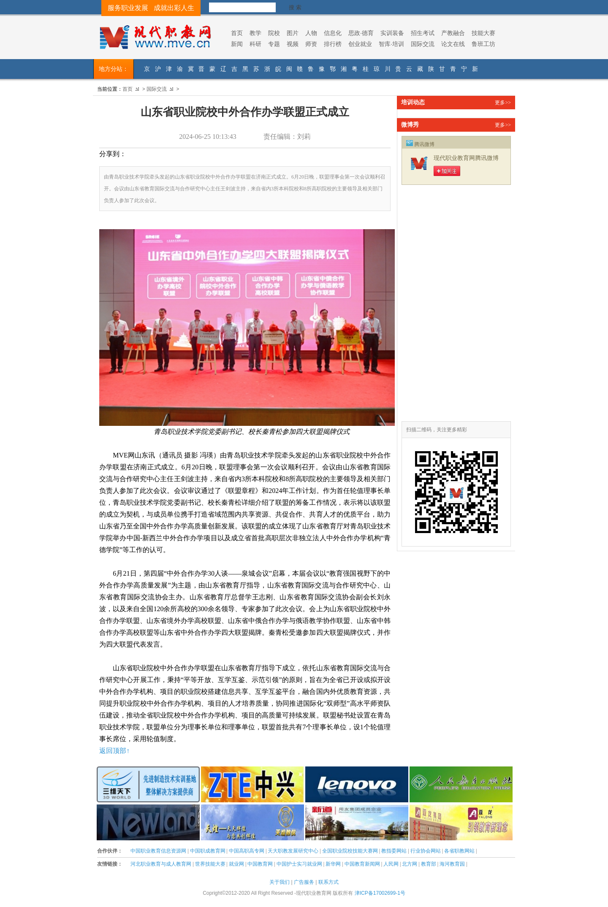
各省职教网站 (459, 851)
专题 (274, 44)
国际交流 (422, 44)
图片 (293, 33)
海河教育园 (452, 864)
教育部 (428, 864)
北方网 (409, 864)
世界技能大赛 (210, 864)
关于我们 (279, 882)
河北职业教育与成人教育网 (160, 864)
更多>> (503, 103)
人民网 (391, 864)
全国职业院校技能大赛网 (350, 851)
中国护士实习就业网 (299, 864)
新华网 (333, 864)
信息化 (333, 33)
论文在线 (453, 44)
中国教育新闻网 (362, 864)
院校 (274, 33)
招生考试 (422, 33)
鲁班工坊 (483, 44)
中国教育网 (260, 864)
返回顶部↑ (114, 750)
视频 (293, 44)
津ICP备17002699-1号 (380, 893)
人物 (311, 33)
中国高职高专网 (246, 851)
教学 (255, 33)
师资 (311, 44)
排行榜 (333, 44)
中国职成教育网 (207, 851)
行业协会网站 (425, 851)
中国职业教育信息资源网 (158, 851)
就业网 (236, 864)
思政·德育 (361, 33)
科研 (255, 44)
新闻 (237, 44)
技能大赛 (483, 33)
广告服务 (304, 882)
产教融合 (453, 33)
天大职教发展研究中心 (293, 851)
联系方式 (328, 882)
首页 (237, 33)
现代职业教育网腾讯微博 (466, 158)
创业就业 (360, 44)
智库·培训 (391, 44)
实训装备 (392, 33)
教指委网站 (394, 851)
